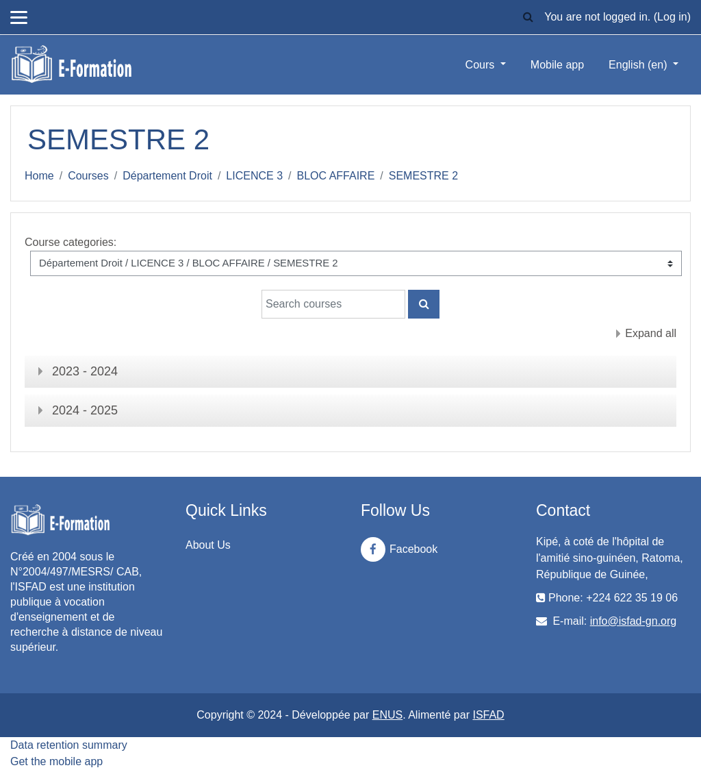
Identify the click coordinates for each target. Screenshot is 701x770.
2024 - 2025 (85, 410)
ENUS (387, 715)
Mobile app (557, 65)
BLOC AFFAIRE (336, 176)
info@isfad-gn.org (633, 621)
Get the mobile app (56, 761)
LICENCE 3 (254, 176)
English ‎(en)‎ (639, 65)
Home (39, 176)
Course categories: (70, 242)
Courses (88, 176)
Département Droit (167, 176)
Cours (482, 65)
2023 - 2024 (85, 371)
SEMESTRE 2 (423, 176)
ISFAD (488, 715)
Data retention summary (68, 745)
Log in (672, 17)
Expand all (650, 333)
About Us (208, 545)
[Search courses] (333, 304)
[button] (527, 17)
